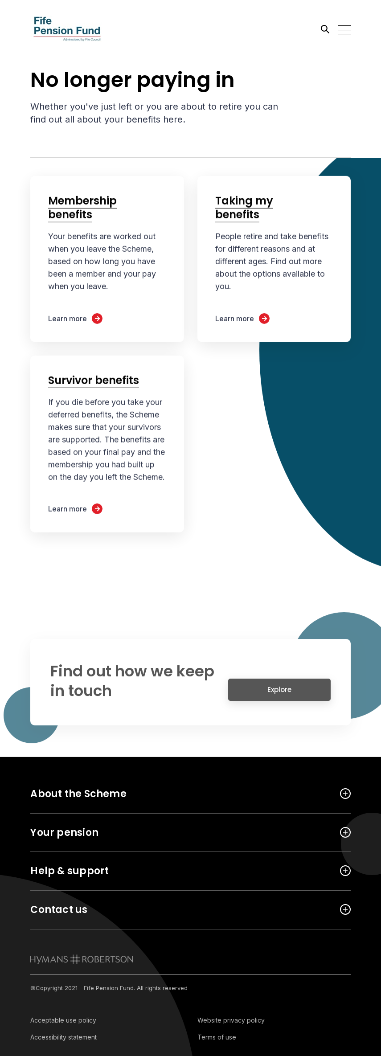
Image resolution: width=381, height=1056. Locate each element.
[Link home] (70, 29)
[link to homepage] (81, 959)
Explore (279, 693)
